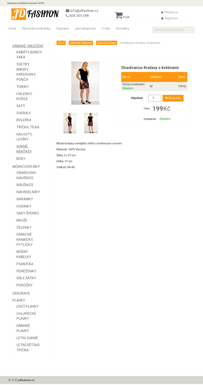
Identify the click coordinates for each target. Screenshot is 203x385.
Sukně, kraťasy (107, 43)
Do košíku (173, 99)
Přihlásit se (169, 13)
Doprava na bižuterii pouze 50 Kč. (27, 3)
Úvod (12, 29)
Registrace (169, 19)
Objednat (137, 99)
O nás (106, 29)
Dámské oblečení (81, 43)
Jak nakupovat (85, 29)
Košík (122, 18)
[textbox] (173, 30)
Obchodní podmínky (36, 29)
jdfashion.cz (26, 381)
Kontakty (122, 29)
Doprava (62, 29)
